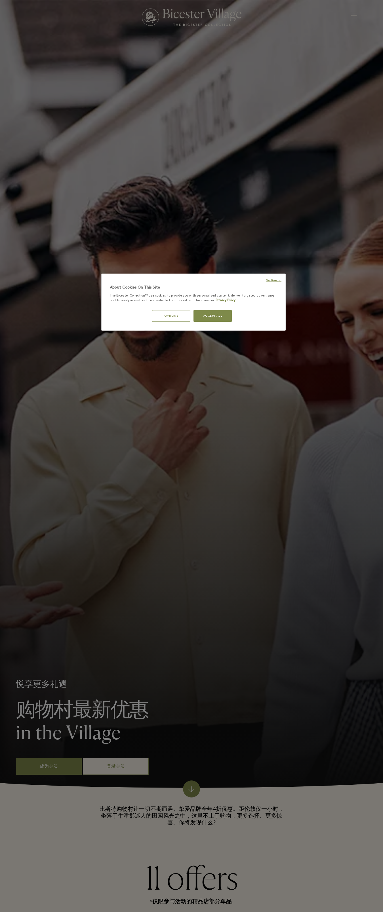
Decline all (273, 280)
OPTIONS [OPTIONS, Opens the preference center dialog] (171, 316)
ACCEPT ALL (212, 316)
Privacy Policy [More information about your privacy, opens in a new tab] (225, 300)
